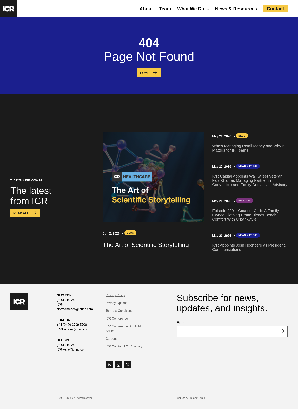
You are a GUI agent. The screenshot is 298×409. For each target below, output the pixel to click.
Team (165, 8)
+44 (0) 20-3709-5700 (72, 324)
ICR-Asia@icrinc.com (71, 349)
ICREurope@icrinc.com (73, 329)
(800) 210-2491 (67, 300)
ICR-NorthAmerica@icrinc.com (75, 307)
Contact (275, 8)
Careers (111, 338)
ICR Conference (117, 318)
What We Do (190, 8)
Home (144, 73)
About (146, 8)
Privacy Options (116, 303)
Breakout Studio (197, 398)
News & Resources (236, 8)
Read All (21, 213)
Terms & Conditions (119, 310)
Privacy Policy (115, 295)
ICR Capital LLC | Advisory (124, 346)
